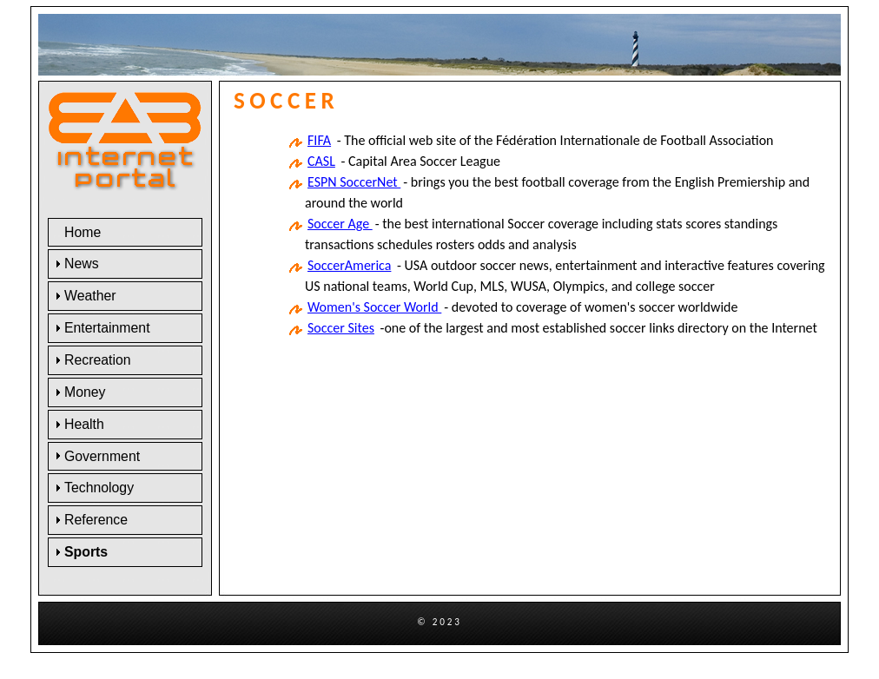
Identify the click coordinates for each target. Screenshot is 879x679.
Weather (90, 295)
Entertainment (107, 327)
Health (84, 424)
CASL (321, 161)
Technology (99, 487)
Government (102, 456)
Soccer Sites (340, 328)
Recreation (97, 360)
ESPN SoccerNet (353, 182)
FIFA (319, 140)
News (81, 263)
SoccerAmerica (349, 265)
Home (82, 232)
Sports (86, 551)
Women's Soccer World (374, 307)
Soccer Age (340, 223)
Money (85, 392)
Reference (96, 519)
